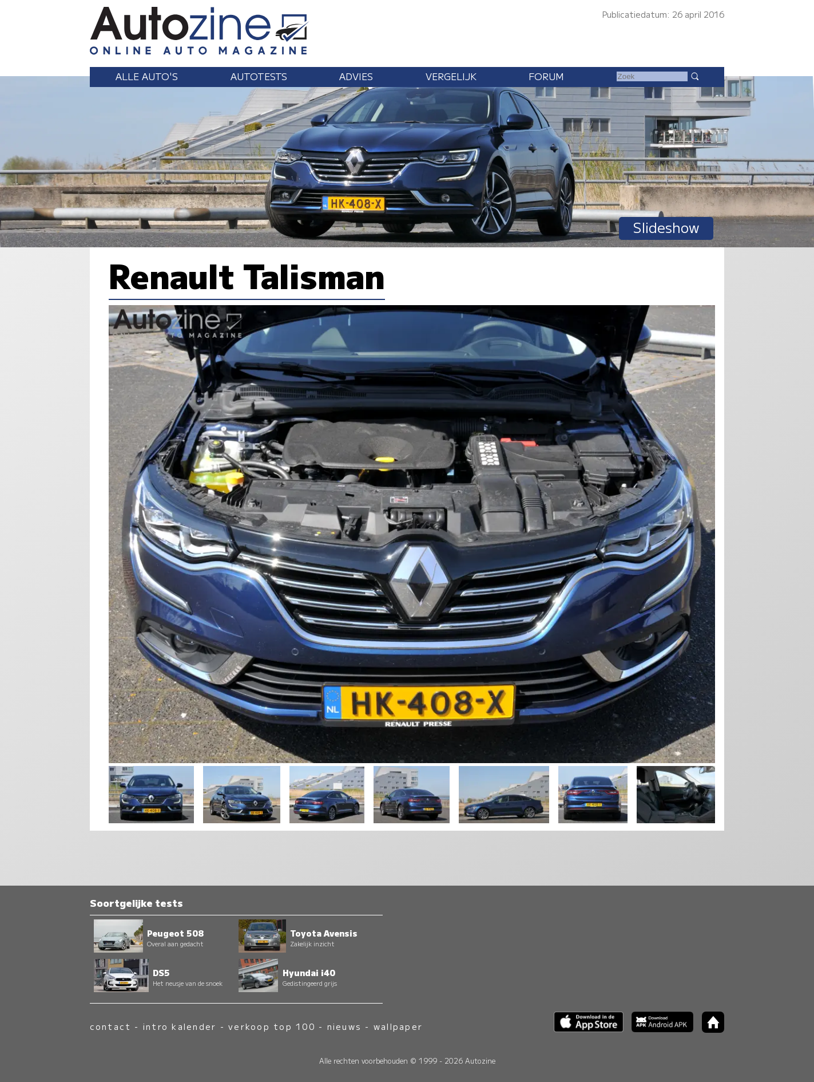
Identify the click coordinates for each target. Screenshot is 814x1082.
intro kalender (179, 1026)
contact (111, 1026)
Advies (356, 76)
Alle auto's (147, 76)
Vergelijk (451, 76)
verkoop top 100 (271, 1026)
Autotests (259, 76)
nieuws (344, 1026)
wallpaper (398, 1026)
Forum (546, 76)
